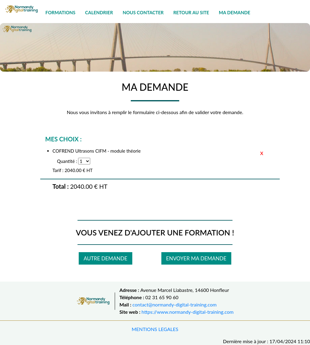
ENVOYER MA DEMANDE (196, 258)
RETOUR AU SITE (191, 12)
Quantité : (67, 161)
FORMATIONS (60, 12)
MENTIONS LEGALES (155, 329)
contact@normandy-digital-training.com (175, 304)
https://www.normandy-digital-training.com (188, 312)
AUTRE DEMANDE (105, 258)
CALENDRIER (99, 12)
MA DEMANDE (234, 12)
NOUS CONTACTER (143, 12)
